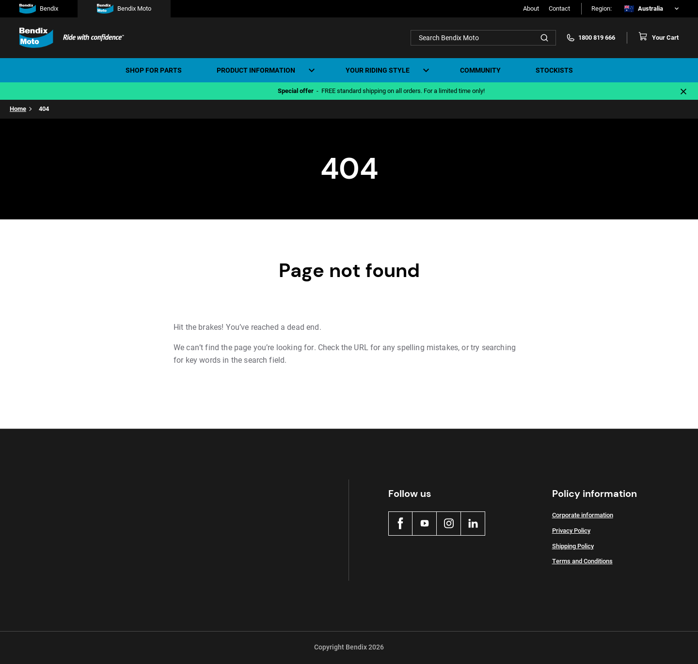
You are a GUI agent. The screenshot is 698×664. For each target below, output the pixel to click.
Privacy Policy (571, 530)
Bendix (38, 9)
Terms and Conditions (582, 561)
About (531, 8)
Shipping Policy (573, 546)
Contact (559, 8)
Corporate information (582, 515)
